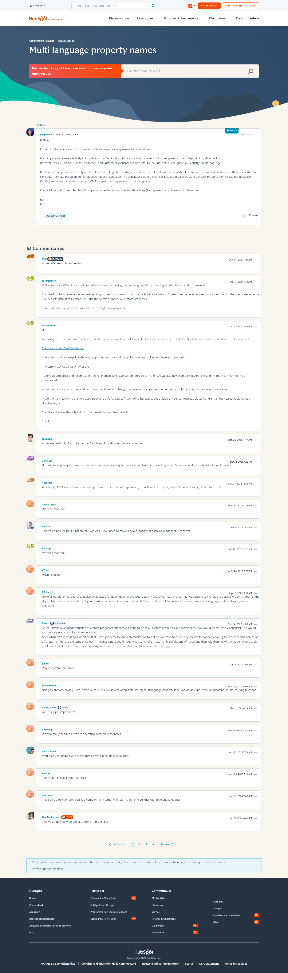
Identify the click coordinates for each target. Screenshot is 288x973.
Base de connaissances (41, 919)
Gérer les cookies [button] (236, 963)
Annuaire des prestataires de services (50, 925)
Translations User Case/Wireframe (63, 348)
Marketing (157, 905)
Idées (216, 922)
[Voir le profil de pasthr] (45, 663)
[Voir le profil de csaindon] (47, 438)
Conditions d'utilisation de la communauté (108, 963)
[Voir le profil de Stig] (44, 258)
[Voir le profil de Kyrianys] (46, 548)
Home (32, 898)
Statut (189, 963)
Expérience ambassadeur (227, 915)
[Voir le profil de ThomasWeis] (49, 504)
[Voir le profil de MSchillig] (47, 729)
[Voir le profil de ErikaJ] (45, 622)
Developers (158, 925)
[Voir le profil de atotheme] (47, 794)
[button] (256, 135)
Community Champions (103, 898)
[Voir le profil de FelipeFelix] (46, 134)
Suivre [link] (249, 135)
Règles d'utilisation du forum (160, 963)
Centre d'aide (36, 905)
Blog (31, 932)
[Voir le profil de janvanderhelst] (50, 685)
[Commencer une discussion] (192, 5)
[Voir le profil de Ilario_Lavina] (49, 707)
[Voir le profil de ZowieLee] (47, 460)
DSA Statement (209, 963)
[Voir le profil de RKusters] (47, 526)
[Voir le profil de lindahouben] (49, 751)
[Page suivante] (166, 844)
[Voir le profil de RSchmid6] (47, 591)
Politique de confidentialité (58, 963)
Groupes (217, 908)
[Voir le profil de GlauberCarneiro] (51, 816)
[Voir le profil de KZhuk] (45, 570)
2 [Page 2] (139, 844)
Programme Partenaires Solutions (108, 912)
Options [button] (41, 125)
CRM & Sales (158, 898)
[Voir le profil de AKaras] (46, 773)
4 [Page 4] (153, 844)
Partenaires (158, 932)
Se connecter (209, 5)
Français (36, 5)
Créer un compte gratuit (240, 5)
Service (156, 912)
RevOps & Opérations (164, 919)
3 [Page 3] (146, 844)
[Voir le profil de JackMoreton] (49, 280)
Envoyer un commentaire (48, 869)
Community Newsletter (103, 919)
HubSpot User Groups (102, 905)
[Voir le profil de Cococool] (47, 482)
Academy (34, 912)
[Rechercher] (115, 6)
